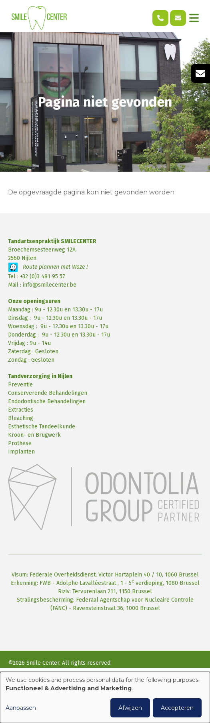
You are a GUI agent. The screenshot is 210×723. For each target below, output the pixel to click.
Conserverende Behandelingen (47, 393)
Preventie (20, 384)
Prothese (20, 443)
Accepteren (177, 707)
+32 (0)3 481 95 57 (42, 276)
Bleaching (20, 418)
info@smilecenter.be (49, 284)
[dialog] (105, 697)
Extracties (20, 409)
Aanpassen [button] (21, 707)
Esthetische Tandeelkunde (41, 426)
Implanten (21, 451)
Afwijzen (130, 707)
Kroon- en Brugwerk (34, 435)
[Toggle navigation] (194, 18)
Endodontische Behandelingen (47, 401)
